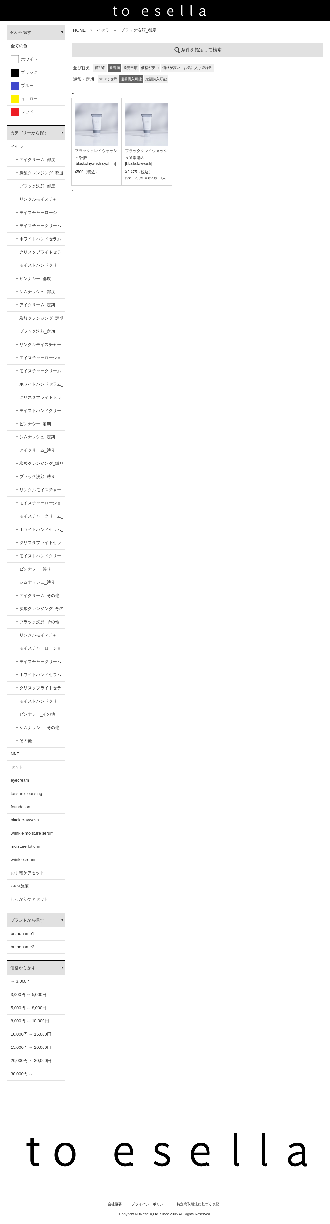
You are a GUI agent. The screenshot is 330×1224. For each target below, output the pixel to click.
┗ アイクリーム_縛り (34, 450)
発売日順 (130, 68)
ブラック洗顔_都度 (138, 30)
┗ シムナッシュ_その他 (36, 727)
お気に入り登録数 (198, 68)
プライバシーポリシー (149, 1204)
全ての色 (19, 45)
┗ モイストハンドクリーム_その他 (37, 703)
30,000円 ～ (22, 1073)
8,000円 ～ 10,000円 (30, 1020)
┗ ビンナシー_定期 (32, 423)
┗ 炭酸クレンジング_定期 (38, 318)
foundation (20, 806)
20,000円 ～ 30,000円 (31, 1060)
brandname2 (22, 946)
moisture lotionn (25, 846)
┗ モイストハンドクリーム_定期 (37, 412)
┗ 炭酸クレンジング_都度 (38, 172)
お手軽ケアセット (27, 872)
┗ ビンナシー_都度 (32, 278)
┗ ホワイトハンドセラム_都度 (38, 241)
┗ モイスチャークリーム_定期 (38, 373)
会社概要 (115, 1204)
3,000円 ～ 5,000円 (28, 994)
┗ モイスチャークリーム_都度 (38, 228)
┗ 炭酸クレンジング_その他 (38, 611)
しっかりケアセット (29, 899)
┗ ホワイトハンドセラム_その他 (38, 677)
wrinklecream (23, 859)
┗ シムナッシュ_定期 (34, 437)
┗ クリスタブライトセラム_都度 (37, 254)
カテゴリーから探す (29, 132)
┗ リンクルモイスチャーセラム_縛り (37, 492)
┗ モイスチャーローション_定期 (37, 360)
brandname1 (22, 933)
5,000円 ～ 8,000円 (28, 1007)
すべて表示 (108, 79)
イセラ (17, 146)
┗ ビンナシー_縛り (32, 569)
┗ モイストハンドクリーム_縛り (37, 558)
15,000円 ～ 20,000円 (31, 1047)
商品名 (100, 68)
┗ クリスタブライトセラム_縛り (37, 545)
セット (17, 767)
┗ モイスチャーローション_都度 (37, 214)
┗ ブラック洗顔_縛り (34, 476)
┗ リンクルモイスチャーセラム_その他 (37, 637)
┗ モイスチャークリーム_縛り (38, 518)
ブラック (24, 73)
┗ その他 (23, 740)
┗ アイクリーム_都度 (34, 159)
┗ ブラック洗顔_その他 (36, 621)
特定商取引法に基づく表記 (198, 1204)
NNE (15, 753)
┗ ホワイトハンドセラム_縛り (38, 531)
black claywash (25, 820)
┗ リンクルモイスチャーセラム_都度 (37, 201)
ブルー (22, 86)
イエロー (24, 99)
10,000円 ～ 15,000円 (31, 1034)
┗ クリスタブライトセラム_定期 (37, 399)
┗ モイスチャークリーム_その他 (38, 663)
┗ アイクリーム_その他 (36, 595)
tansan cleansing (26, 793)
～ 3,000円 (21, 981)
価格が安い (150, 68)
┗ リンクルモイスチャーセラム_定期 (37, 346)
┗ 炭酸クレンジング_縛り (38, 463)
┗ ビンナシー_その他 (34, 714)
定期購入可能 (156, 79)
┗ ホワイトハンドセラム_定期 (38, 386)
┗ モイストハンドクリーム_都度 (37, 267)
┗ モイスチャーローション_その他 (37, 650)
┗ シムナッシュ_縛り (34, 582)
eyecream (20, 780)
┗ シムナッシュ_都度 (34, 291)
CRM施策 (20, 886)
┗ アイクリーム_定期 (34, 304)
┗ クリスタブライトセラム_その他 (37, 690)
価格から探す (22, 967)
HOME (79, 30)
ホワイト (24, 59)
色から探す (20, 32)
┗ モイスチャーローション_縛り (37, 505)
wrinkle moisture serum (32, 833)
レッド (22, 112)
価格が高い (171, 68)
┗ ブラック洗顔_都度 (34, 186)
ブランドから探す (27, 920)
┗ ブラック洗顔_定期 (34, 331)
